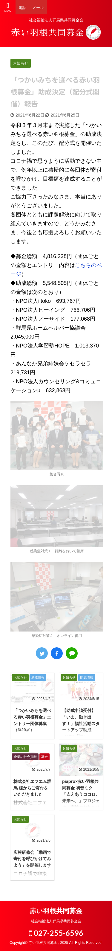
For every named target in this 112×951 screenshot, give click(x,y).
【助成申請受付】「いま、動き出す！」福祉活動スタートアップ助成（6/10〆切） (81, 723)
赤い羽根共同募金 (56, 911)
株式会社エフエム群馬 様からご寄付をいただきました (32, 788)
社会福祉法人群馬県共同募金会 (56, 921)
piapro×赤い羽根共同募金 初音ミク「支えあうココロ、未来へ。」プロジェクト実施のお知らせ (81, 794)
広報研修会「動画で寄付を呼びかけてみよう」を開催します (32, 859)
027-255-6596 (56, 932)
